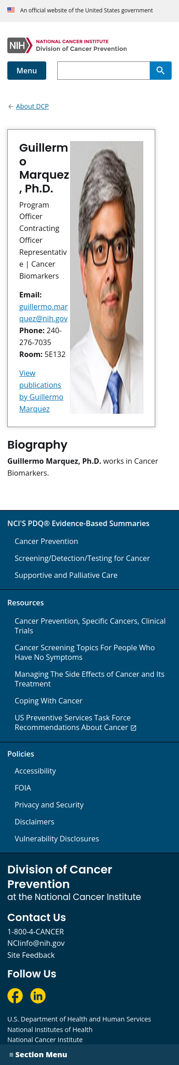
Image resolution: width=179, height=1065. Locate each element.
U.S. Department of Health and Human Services (79, 1019)
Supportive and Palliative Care (66, 575)
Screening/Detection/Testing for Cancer (82, 558)
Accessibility (35, 771)
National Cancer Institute (45, 1039)
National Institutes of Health (49, 1029)
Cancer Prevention (46, 541)
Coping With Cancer (48, 701)
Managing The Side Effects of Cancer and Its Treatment (90, 679)
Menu (26, 71)
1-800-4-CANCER (35, 932)
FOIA (23, 788)
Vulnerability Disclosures (57, 839)
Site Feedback (30, 955)
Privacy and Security (49, 805)
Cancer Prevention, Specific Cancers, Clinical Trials (90, 626)
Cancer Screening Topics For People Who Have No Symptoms (85, 652)
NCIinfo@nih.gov (36, 943)
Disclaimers (34, 822)
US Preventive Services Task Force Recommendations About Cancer (73, 722)
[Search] (161, 70)
